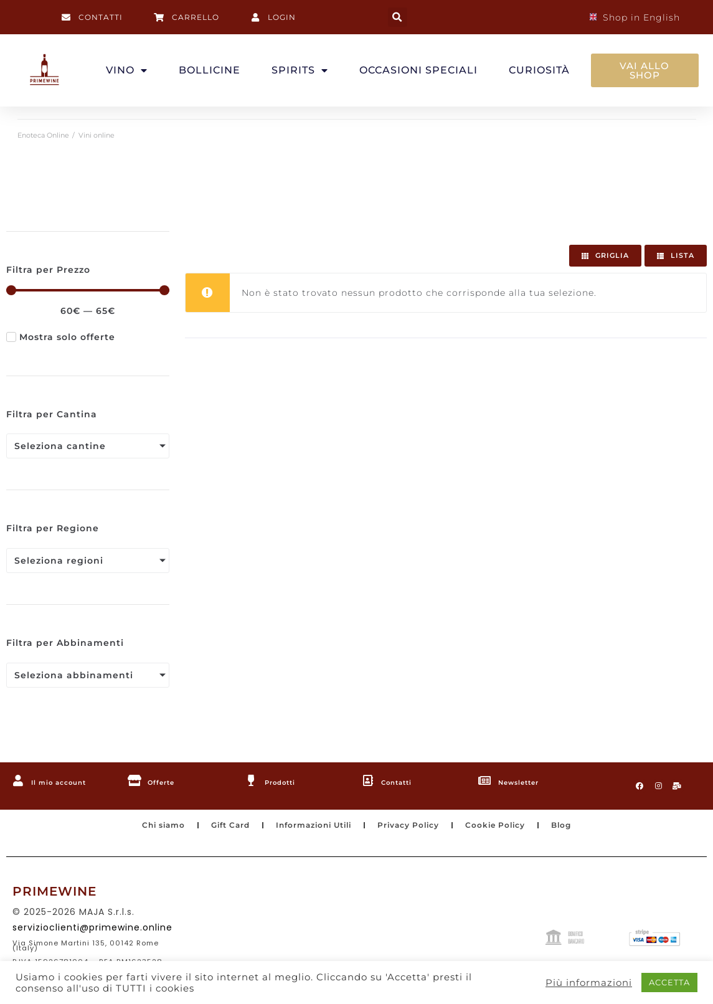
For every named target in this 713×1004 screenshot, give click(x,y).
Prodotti (287, 781)
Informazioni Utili (309, 830)
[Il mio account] (18, 781)
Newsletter (527, 781)
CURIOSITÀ (539, 70)
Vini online (96, 135)
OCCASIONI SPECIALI (418, 70)
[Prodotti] (252, 781)
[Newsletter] (485, 781)
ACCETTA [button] (669, 982)
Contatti (403, 781)
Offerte (167, 781)
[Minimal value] (87, 290)
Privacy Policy (415, 830)
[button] (397, 17)
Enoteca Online (43, 135)
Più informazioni (588, 982)
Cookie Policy (512, 830)
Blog (584, 830)
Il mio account (69, 781)
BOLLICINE (209, 70)
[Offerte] (135, 781)
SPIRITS (300, 70)
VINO (127, 70)
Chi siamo (141, 830)
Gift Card (216, 830)
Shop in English (635, 17)
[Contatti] (368, 781)
